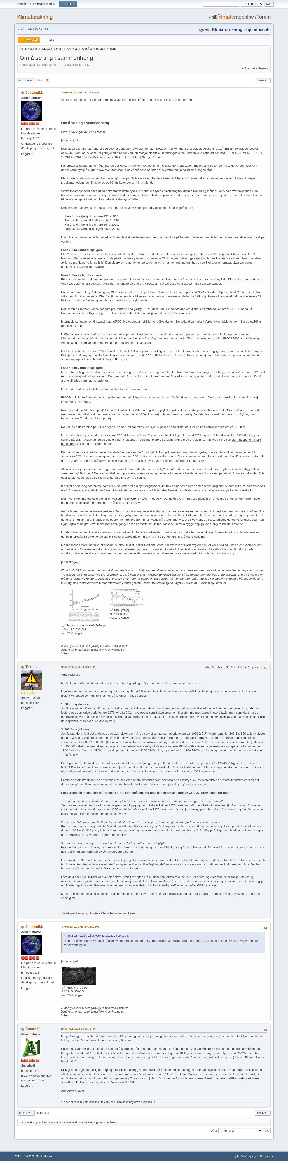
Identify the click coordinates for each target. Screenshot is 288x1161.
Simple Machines (45, 1156)
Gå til (214, 1130)
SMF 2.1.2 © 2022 (24, 1156)
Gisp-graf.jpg (119, 610)
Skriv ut (263, 80)
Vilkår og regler (249, 1156)
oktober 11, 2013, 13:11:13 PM (81, 92)
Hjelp (236, 1156)
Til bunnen (26, 80)
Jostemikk (34, 92)
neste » (263, 68)
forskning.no (165, 583)
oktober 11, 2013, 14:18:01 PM (81, 926)
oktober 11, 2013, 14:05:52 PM (78, 667)
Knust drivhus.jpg (74, 987)
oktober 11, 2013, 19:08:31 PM (78, 1028)
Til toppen (26, 1113)
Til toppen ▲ (267, 1156)
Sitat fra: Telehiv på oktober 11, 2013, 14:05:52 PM (98, 935)
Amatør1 (32, 1029)
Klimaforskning (35, 17)
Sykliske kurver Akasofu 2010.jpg (84, 625)
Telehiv (31, 667)
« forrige (248, 68)
